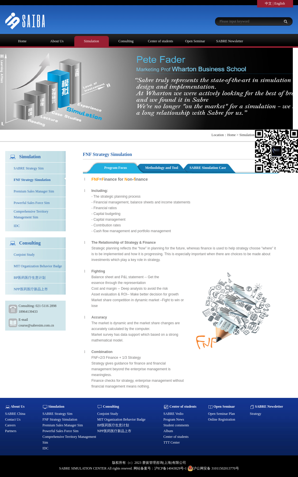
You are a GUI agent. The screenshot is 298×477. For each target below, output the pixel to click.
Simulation (91, 41)
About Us (56, 41)
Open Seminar (195, 41)
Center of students (160, 41)
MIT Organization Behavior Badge (38, 266)
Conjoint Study (24, 255)
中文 (268, 3)
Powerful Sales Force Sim (32, 203)
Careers (10, 425)
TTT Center (172, 442)
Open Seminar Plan (221, 414)
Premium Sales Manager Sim (34, 191)
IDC (17, 226)
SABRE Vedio (173, 414)
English (279, 3)
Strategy (255, 414)
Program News (174, 419)
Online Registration (221, 419)
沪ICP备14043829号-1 (170, 468)
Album (168, 431)
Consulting (126, 41)
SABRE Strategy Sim (29, 168)
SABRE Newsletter (229, 41)
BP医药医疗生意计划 (30, 278)
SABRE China (15, 414)
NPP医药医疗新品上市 (31, 289)
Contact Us (13, 419)
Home (22, 41)
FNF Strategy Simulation (32, 180)
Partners (10, 431)
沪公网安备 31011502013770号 (213, 468)
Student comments (176, 425)
